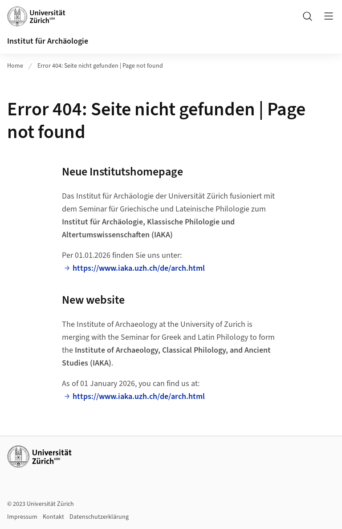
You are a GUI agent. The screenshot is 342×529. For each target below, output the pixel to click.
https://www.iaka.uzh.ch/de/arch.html (139, 268)
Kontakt (53, 517)
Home (15, 65)
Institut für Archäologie (47, 41)
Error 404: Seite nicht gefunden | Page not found (100, 65)
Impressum (22, 517)
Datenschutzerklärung (99, 517)
